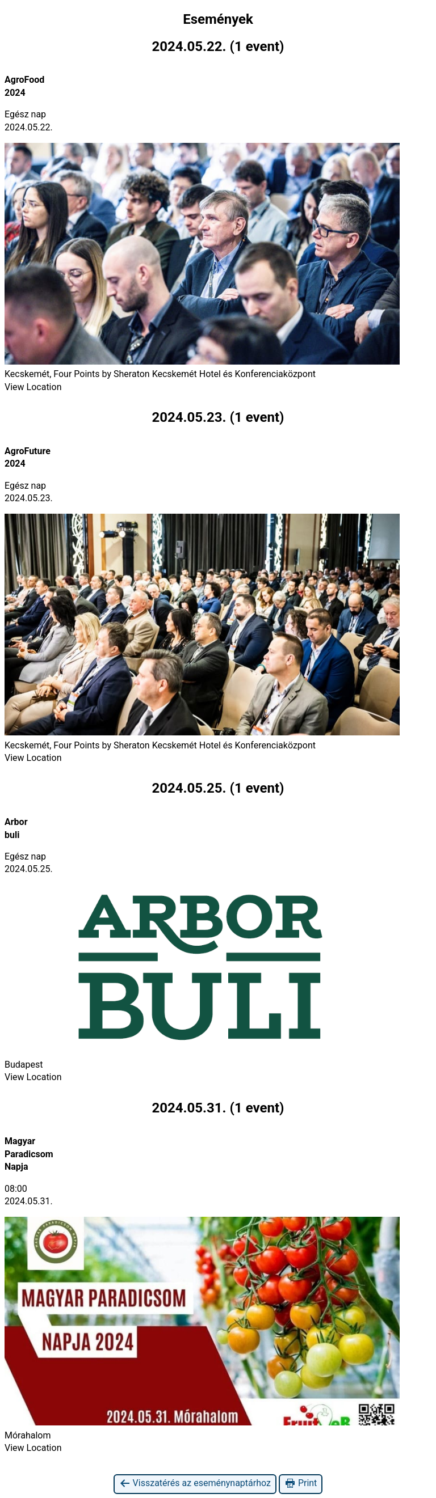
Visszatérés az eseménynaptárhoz (195, 1483)
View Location (33, 387)
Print (300, 1483)
